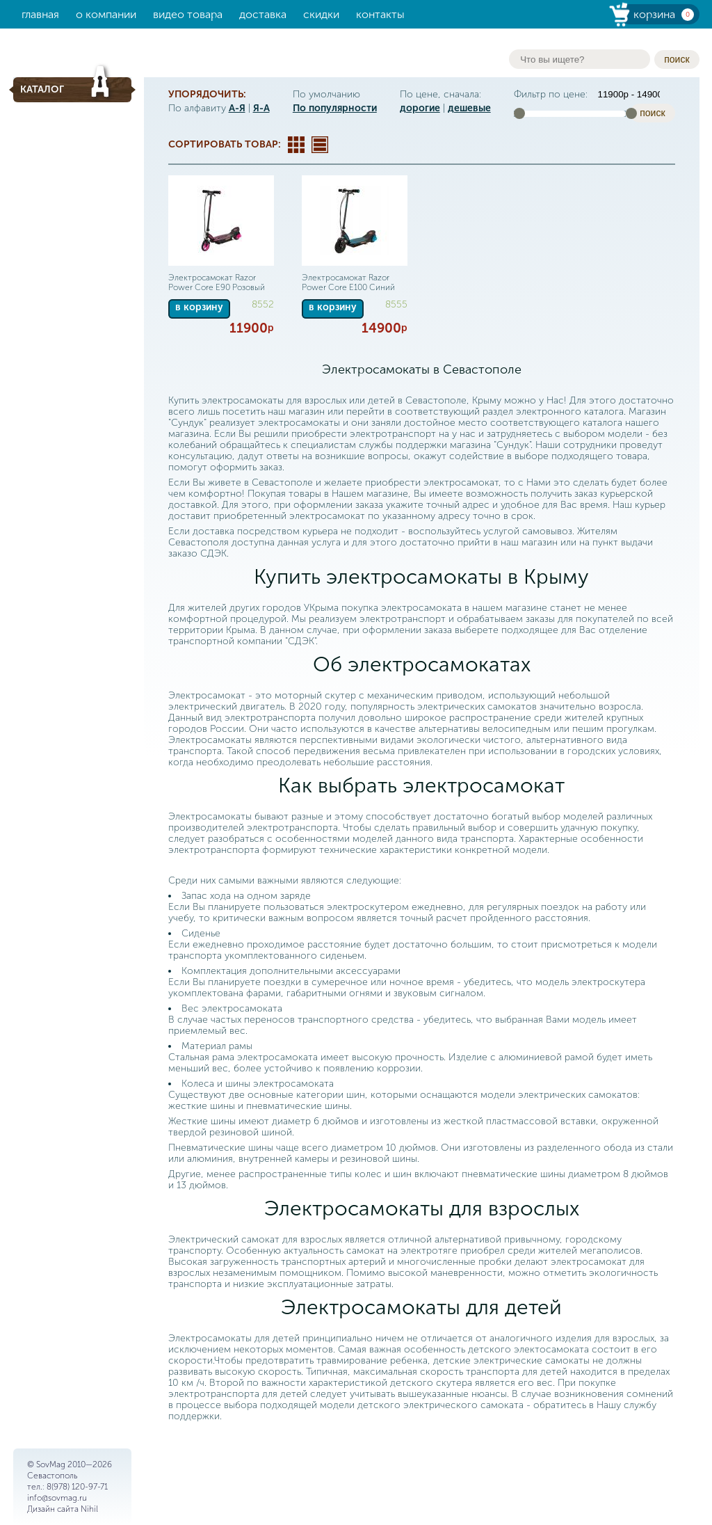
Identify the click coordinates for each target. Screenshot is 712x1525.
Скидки (321, 14)
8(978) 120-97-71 (77, 1487)
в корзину (199, 307)
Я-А (261, 108)
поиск (676, 59)
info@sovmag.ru (57, 1498)
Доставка (262, 14)
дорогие (420, 108)
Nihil (89, 1509)
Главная (40, 14)
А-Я (237, 108)
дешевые (469, 108)
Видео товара (187, 14)
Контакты (380, 14)
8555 (396, 304)
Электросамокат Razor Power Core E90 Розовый (216, 282)
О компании (106, 14)
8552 (263, 304)
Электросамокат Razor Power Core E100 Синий (348, 282)
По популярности (335, 108)
